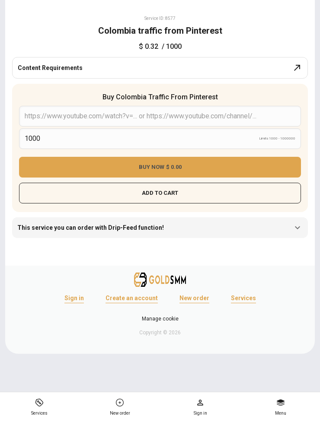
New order (194, 298)
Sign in (74, 298)
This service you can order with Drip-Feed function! (160, 227)
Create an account (132, 298)
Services (243, 298)
